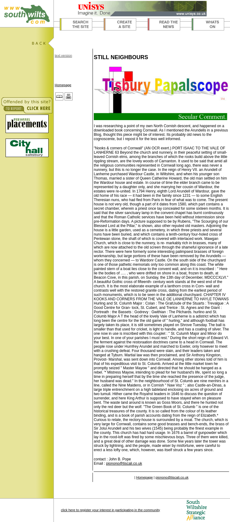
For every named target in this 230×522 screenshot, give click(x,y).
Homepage (63, 85)
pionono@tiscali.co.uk (124, 463)
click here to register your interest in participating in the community (110, 510)
